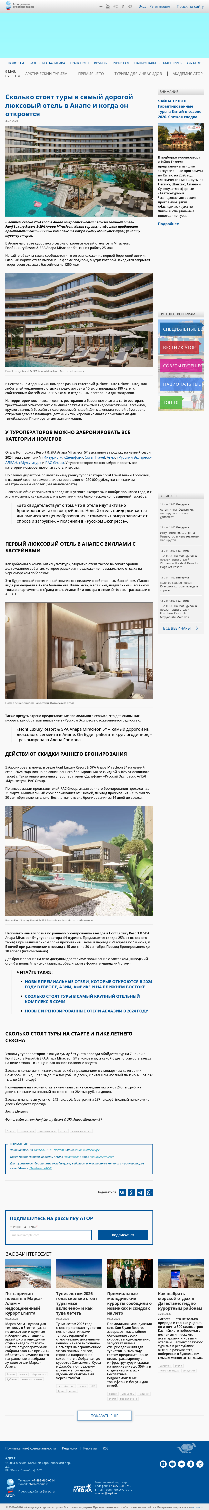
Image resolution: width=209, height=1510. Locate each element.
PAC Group (50, 461)
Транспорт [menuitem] (79, 63)
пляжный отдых (169, 1366)
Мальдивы (128, 1389)
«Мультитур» (28, 461)
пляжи (24, 1370)
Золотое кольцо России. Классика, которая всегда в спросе (179, 582)
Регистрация (161, 6)
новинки (144, 1389)
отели (64, 1129)
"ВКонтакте (72, 1154)
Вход (144, 6)
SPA (93, 1382)
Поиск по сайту (191, 6)
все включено (128, 1394)
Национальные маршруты (181, 380)
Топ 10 (166, 398)
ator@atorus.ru (39, 1479)
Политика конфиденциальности (27, 1444)
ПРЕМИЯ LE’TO (79, 74)
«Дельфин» (71, 457)
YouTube (109, 6)
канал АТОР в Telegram (49, 1148)
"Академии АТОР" (40, 1164)
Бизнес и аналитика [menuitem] (47, 63)
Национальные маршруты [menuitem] (158, 63)
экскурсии (189, 1366)
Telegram (131, 6)
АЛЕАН (10, 461)
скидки (113, 1389)
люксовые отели (82, 1129)
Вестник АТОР (171, 343)
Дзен (102, 6)
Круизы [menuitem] (101, 63)
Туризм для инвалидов (119, 74)
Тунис (61, 1387)
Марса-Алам (39, 1370)
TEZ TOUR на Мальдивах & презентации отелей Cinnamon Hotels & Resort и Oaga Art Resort (179, 557)
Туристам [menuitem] (121, 63)
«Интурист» (51, 457)
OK (124, 6)
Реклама (81, 1444)
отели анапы (27, 1129)
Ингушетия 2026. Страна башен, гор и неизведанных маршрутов (180, 532)
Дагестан (165, 1361)
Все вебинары (175, 624)
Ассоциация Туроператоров (23, 5)
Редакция (63, 1444)
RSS (96, 1444)
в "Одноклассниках (100, 1154)
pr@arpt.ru (47, 1487)
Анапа (11, 1129)
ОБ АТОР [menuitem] (194, 63)
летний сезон (66, 1382)
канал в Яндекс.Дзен (88, 1148)
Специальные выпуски (178, 325)
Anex (105, 457)
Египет (11, 1370)
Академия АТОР (159, 74)
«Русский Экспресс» (127, 457)
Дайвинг (12, 1375)
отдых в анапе (47, 1129)
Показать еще (104, 1411)
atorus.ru (197, 1502)
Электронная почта (23, 1223)
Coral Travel (90, 457)
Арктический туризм (42, 74)
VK (116, 6)
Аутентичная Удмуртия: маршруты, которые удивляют (177, 509)
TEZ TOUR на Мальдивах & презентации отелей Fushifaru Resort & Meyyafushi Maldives (178, 607)
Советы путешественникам (181, 361)
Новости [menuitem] (16, 63)
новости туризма (32, 1375)
